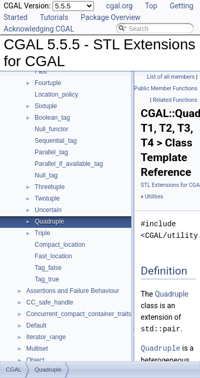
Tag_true (47, 279)
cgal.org (119, 6)
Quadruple (49, 221)
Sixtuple (46, 106)
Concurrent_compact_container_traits (78, 314)
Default (36, 325)
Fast (41, 71)
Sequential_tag (56, 140)
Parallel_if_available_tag (69, 163)
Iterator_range (46, 337)
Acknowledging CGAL (39, 29)
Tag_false (48, 267)
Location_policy (56, 94)
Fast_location (53, 256)
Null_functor (51, 129)
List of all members (171, 77)
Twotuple (47, 198)
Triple (42, 233)
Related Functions (175, 100)
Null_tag (46, 175)
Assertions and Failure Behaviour (72, 291)
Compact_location (60, 244)
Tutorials (54, 17)
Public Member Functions (165, 88)
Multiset (37, 348)
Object (35, 360)
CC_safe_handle (49, 302)
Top (151, 6)
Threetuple (50, 187)
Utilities (154, 196)
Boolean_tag (52, 117)
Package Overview (111, 17)
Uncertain (48, 210)
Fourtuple (48, 83)
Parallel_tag (51, 152)
